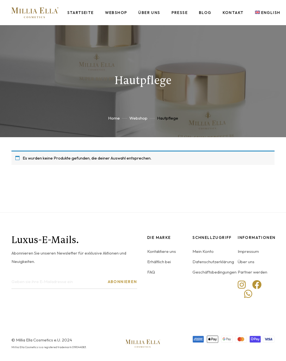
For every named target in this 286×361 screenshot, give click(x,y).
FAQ (151, 272)
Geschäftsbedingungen (214, 272)
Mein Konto (203, 251)
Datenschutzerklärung (213, 261)
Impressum (248, 251)
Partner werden (252, 272)
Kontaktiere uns (161, 251)
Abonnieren (122, 281)
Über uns (246, 261)
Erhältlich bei (159, 261)
